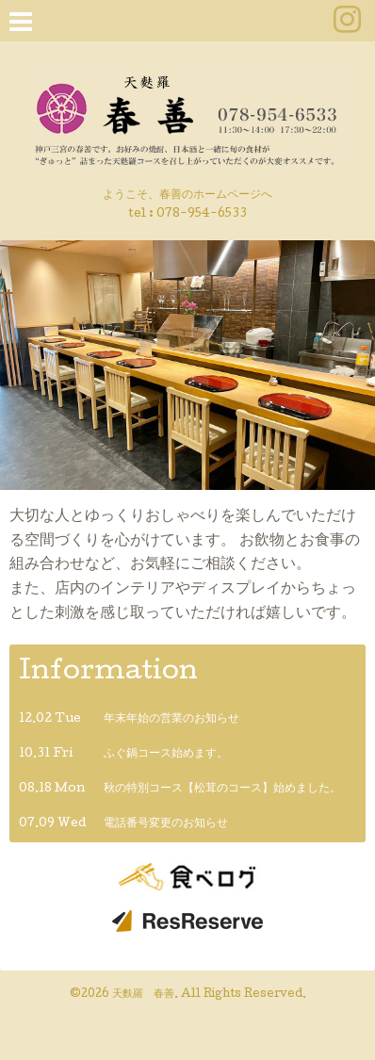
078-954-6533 (201, 214)
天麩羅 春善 (143, 995)
